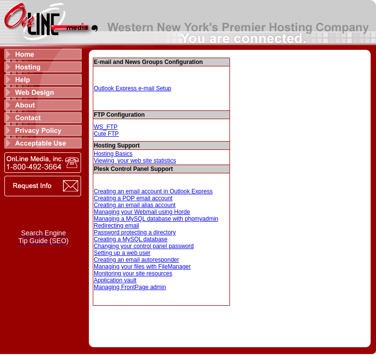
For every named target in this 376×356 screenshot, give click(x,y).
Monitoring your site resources (133, 273)
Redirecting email (116, 225)
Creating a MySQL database (130, 239)
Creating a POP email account (133, 198)
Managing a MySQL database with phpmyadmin (156, 218)
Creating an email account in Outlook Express (153, 191)
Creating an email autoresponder (136, 259)
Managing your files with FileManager (142, 266)
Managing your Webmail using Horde (142, 212)
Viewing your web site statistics (135, 160)
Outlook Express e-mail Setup (132, 88)
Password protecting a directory (135, 232)
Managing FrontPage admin (130, 287)
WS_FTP (106, 127)
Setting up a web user (122, 253)
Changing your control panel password (144, 246)
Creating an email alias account (134, 205)
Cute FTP (106, 133)
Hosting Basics (113, 153)
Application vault (115, 280)
